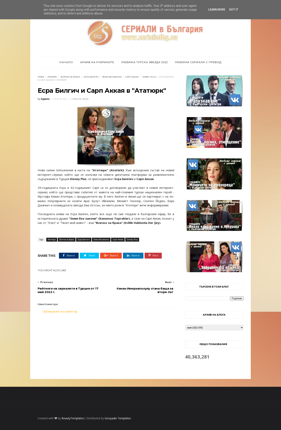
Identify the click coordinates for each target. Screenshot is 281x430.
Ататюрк (52, 77)
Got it (233, 9)
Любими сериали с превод (198, 62)
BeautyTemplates (72, 418)
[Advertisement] (106, 346)
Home (41, 77)
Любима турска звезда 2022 (144, 62)
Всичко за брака (70, 77)
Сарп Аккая (132, 77)
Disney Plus (149, 77)
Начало (66, 62)
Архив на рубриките (97, 62)
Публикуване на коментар (60, 311)
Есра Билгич (91, 77)
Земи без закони (111, 77)
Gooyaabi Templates (118, 418)
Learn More (216, 9)
